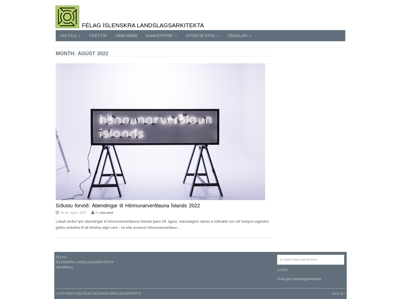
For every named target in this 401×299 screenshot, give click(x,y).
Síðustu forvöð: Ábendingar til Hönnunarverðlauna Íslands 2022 (128, 205)
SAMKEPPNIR (161, 35)
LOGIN (282, 270)
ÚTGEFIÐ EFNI (202, 35)
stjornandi (106, 212)
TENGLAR (240, 35)
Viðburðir (126, 35)
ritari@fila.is (64, 267)
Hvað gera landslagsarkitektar (299, 279)
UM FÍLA (70, 35)
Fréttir (98, 35)
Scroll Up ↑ (338, 293)
